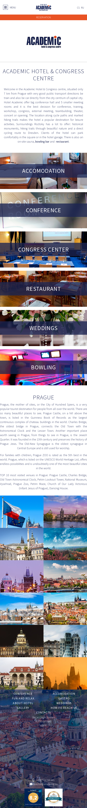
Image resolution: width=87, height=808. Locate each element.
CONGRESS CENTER (43, 249)
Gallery (23, 708)
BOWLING (43, 367)
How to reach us (64, 708)
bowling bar (42, 141)
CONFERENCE (43, 210)
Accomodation (64, 694)
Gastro (64, 698)
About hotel (23, 703)
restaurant (62, 141)
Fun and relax (23, 698)
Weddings (63, 703)
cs (78, 7)
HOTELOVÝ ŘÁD (43, 721)
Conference (23, 694)
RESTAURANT (43, 288)
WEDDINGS (43, 328)
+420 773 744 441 (45, 780)
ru (82, 7)
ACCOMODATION (43, 170)
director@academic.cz (45, 784)
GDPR (43, 725)
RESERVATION (43, 17)
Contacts (43, 712)
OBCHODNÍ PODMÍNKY (43, 717)
